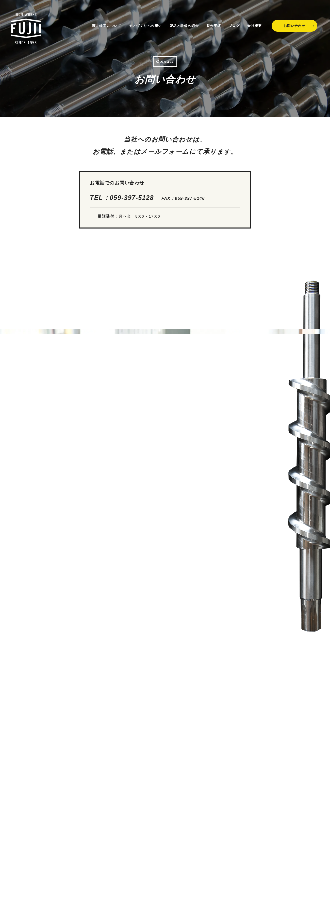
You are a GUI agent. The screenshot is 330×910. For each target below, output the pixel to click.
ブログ (232, 23)
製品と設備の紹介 (182, 23)
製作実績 (212, 23)
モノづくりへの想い (143, 23)
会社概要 (252, 23)
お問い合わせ (295, 23)
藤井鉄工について (104, 23)
